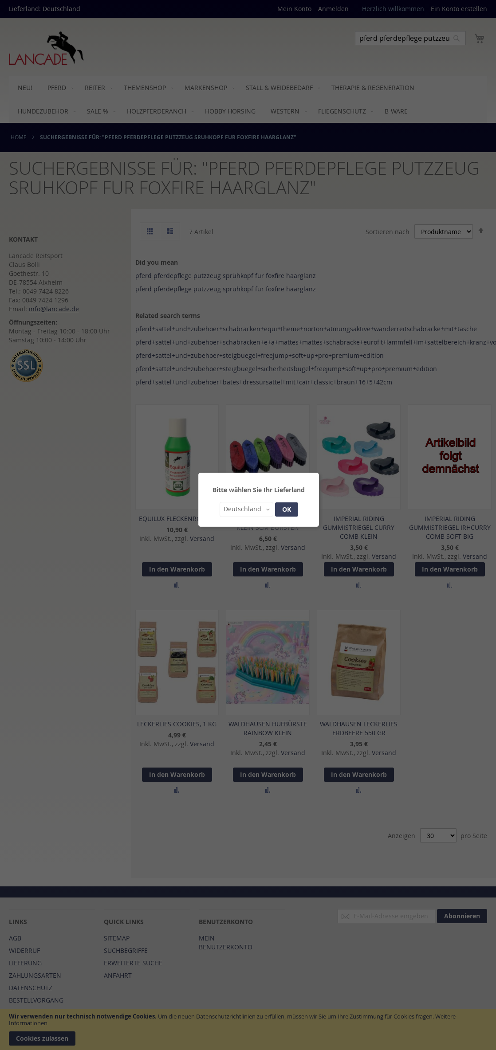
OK (286, 509)
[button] (246, 509)
